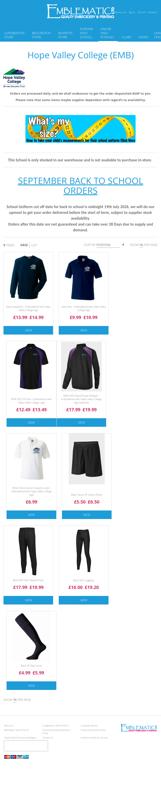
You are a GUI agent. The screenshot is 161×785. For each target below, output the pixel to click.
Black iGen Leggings (83, 580)
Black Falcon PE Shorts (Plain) (86, 494)
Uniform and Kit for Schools (94, 737)
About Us (8, 725)
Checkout (152, 12)
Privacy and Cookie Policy (93, 729)
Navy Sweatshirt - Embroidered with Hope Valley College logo (28, 308)
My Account (121, 12)
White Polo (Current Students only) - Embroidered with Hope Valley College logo (31, 491)
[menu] (80, 34)
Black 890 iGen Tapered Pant (28, 580)
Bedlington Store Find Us (16, 729)
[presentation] (26, 746)
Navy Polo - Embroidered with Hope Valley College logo (84, 308)
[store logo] (80, 11)
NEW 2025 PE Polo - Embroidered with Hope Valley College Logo (31, 401)
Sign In (132, 12)
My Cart (141, 12)
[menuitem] (15, 36)
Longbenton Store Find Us (56, 725)
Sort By (90, 245)
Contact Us (48, 737)
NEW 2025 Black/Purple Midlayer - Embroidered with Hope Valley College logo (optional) (81, 399)
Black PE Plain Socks (31, 665)
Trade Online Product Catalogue (20, 737)
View (28, 330)
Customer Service (89, 725)
